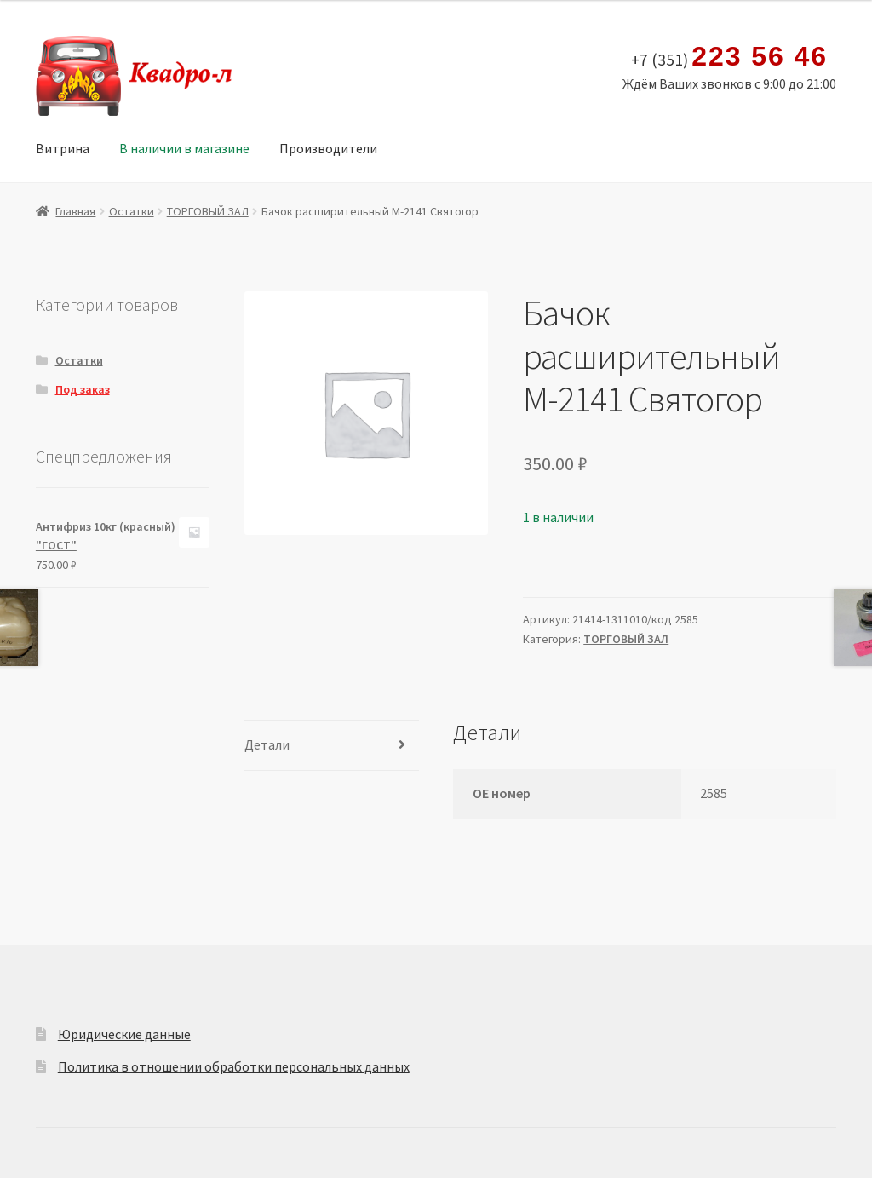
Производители (328, 148)
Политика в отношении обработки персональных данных (234, 1066)
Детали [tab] (267, 744)
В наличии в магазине (184, 148)
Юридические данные (124, 1034)
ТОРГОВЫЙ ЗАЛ (208, 211)
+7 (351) (729, 57)
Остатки (131, 211)
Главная (75, 211)
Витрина (62, 148)
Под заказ (82, 389)
